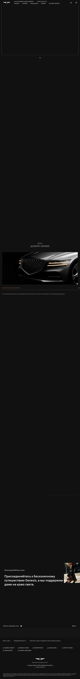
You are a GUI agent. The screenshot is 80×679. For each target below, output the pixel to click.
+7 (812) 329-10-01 (42, 1)
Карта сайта (6, 640)
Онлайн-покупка (54, 3)
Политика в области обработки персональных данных (45, 640)
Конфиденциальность (20, 640)
